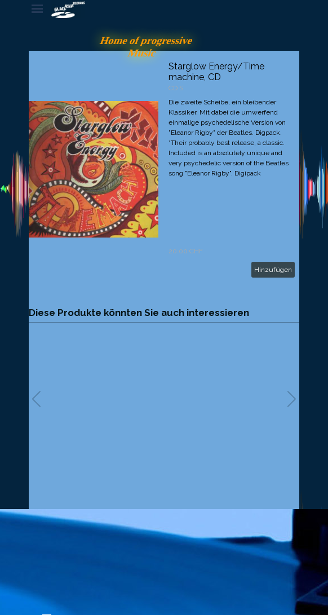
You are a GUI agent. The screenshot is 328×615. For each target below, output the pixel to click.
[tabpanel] (127, 555)
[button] (291, 398)
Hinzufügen (273, 270)
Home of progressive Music (148, 46)
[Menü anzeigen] (37, 8)
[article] (164, 169)
